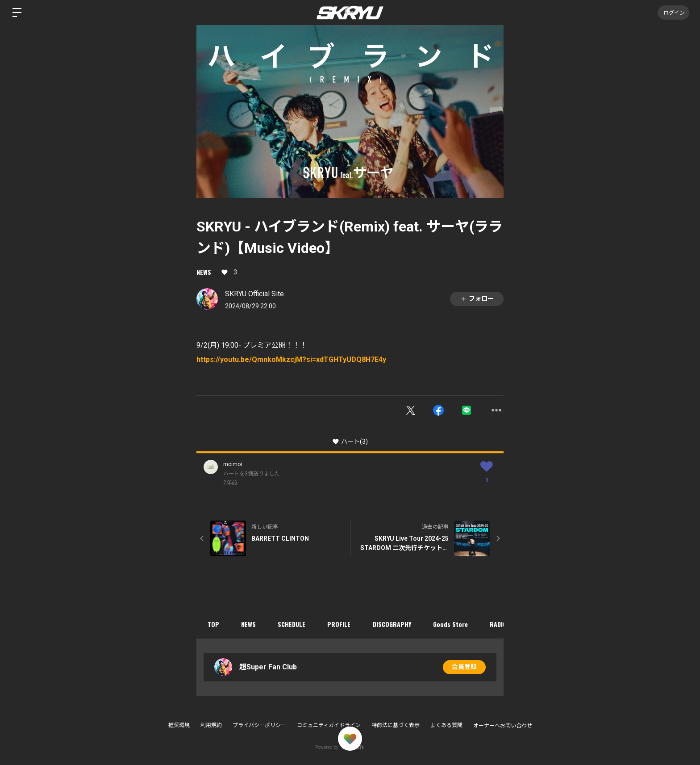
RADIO (500, 624)
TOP (213, 624)
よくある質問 (446, 725)
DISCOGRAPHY (393, 624)
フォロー (477, 299)
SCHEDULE (292, 624)
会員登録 (464, 667)
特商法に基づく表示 (395, 725)
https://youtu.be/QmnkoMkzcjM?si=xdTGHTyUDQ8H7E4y (291, 359)
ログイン (673, 12)
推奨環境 (179, 725)
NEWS (203, 272)
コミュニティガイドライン (329, 725)
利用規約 (211, 725)
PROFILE (340, 624)
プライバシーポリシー (259, 725)
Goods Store (452, 624)
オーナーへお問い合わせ (502, 725)
